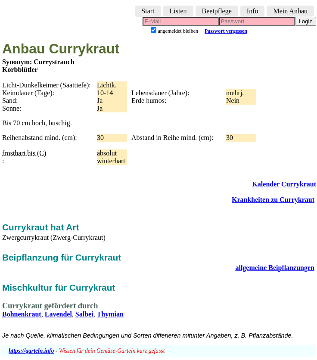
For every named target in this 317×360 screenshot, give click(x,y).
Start (147, 11)
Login (305, 21)
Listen (178, 11)
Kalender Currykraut (284, 184)
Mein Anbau (290, 11)
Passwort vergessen (226, 31)
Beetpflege (217, 11)
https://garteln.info (31, 351)
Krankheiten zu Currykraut (273, 199)
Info (252, 11)
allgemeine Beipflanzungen (274, 267)
